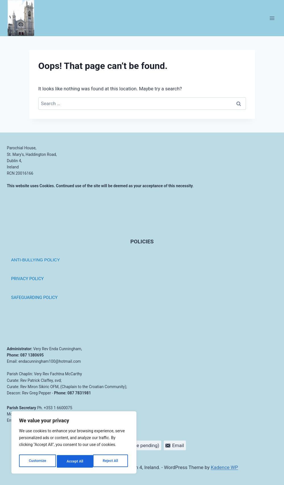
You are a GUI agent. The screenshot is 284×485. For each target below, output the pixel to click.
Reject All (74, 461)
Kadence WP (224, 467)
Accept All (111, 461)
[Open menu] (272, 18)
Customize (37, 461)
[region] (73, 444)
